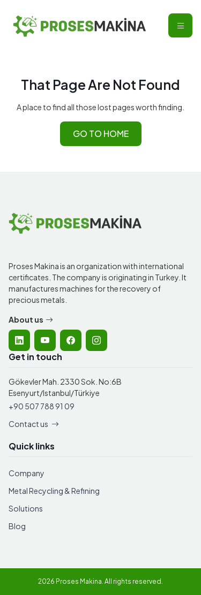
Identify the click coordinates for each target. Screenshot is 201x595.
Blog (17, 526)
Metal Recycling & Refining (54, 490)
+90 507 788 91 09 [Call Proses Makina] (42, 406)
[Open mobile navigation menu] (180, 25)
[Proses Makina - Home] (80, 25)
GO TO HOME (101, 133)
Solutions (26, 508)
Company (26, 473)
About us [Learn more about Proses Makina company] (31, 319)
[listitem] (19, 340)
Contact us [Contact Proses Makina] (34, 424)
